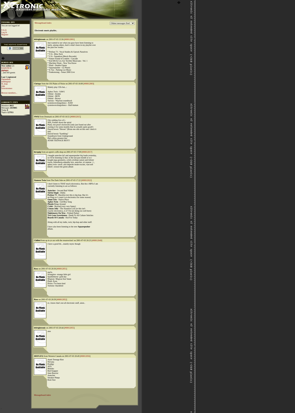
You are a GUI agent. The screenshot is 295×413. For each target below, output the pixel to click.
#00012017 (87, 152)
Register (4, 34)
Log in (4, 32)
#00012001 (69, 39)
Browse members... (9, 93)
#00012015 (75, 117)
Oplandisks (6, 79)
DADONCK (6, 68)
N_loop (4, 84)
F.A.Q (3, 30)
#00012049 (96, 240)
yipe (3, 86)
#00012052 (61, 299)
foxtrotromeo (6, 88)
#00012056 (85, 356)
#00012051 (61, 269)
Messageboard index (43, 23)
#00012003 (88, 83)
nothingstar (6, 81)
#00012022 (86, 180)
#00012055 (69, 328)
